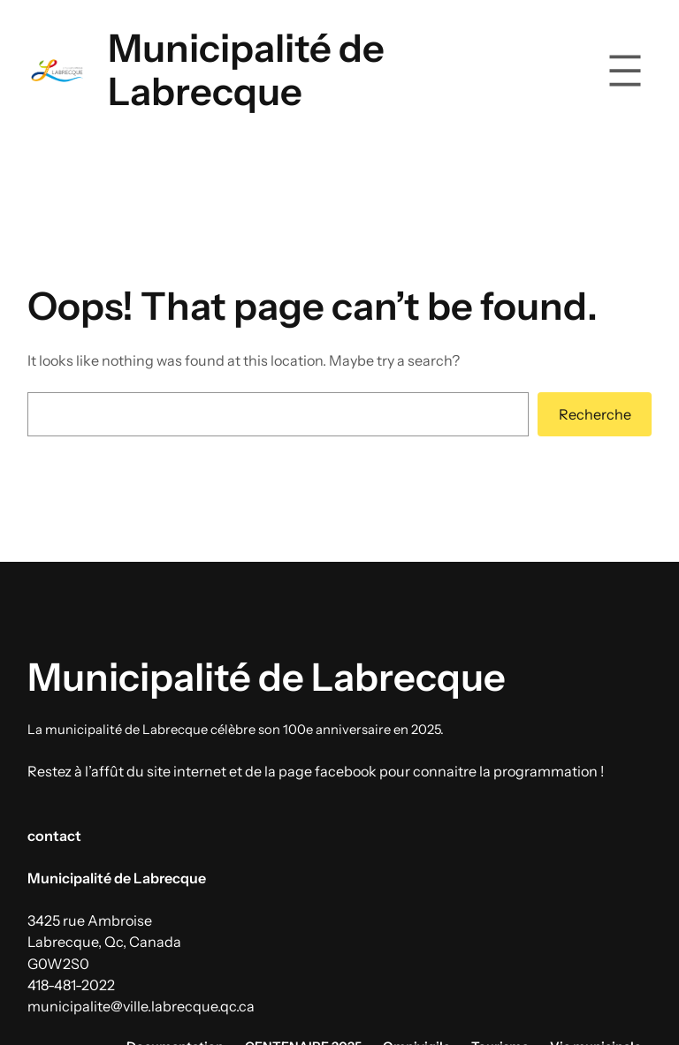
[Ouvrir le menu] (625, 70)
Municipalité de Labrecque (246, 70)
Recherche (595, 414)
